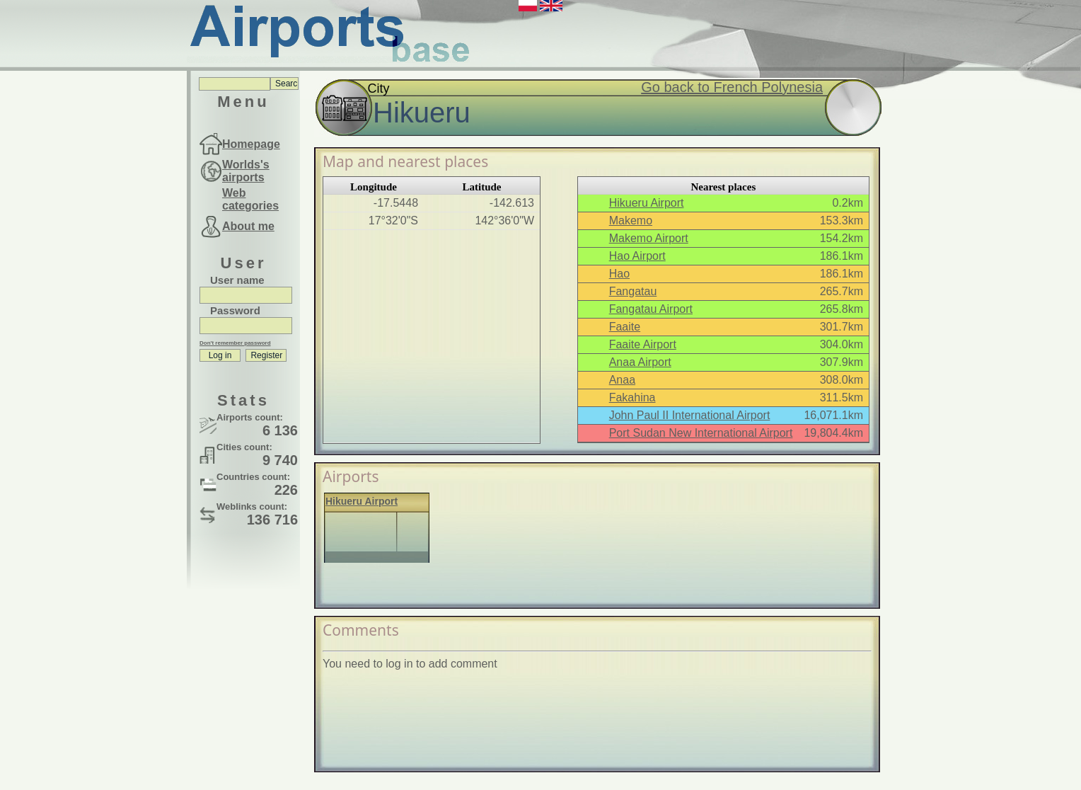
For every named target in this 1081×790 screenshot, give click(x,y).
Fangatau (633, 291)
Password (235, 310)
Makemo (630, 220)
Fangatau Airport (651, 309)
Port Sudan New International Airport (701, 433)
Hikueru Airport (646, 203)
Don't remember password (235, 343)
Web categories (250, 199)
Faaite (624, 327)
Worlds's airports (246, 171)
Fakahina (632, 397)
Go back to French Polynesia (732, 87)
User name (237, 280)
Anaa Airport (640, 362)
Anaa (622, 380)
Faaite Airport (642, 344)
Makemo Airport (648, 238)
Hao (619, 274)
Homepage (251, 144)
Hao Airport (637, 256)
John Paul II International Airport (689, 415)
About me (248, 226)
